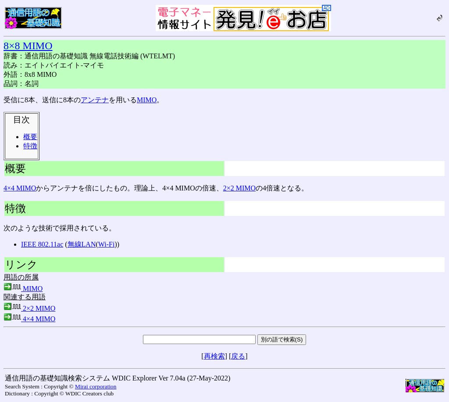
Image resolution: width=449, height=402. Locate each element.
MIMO (147, 100)
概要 (30, 136)
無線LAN (82, 244)
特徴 (30, 146)
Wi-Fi (106, 244)
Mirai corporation (95, 386)
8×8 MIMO (28, 45)
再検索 (214, 356)
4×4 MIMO (20, 188)
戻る (238, 356)
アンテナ (95, 100)
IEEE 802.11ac (42, 244)
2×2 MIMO (239, 188)
